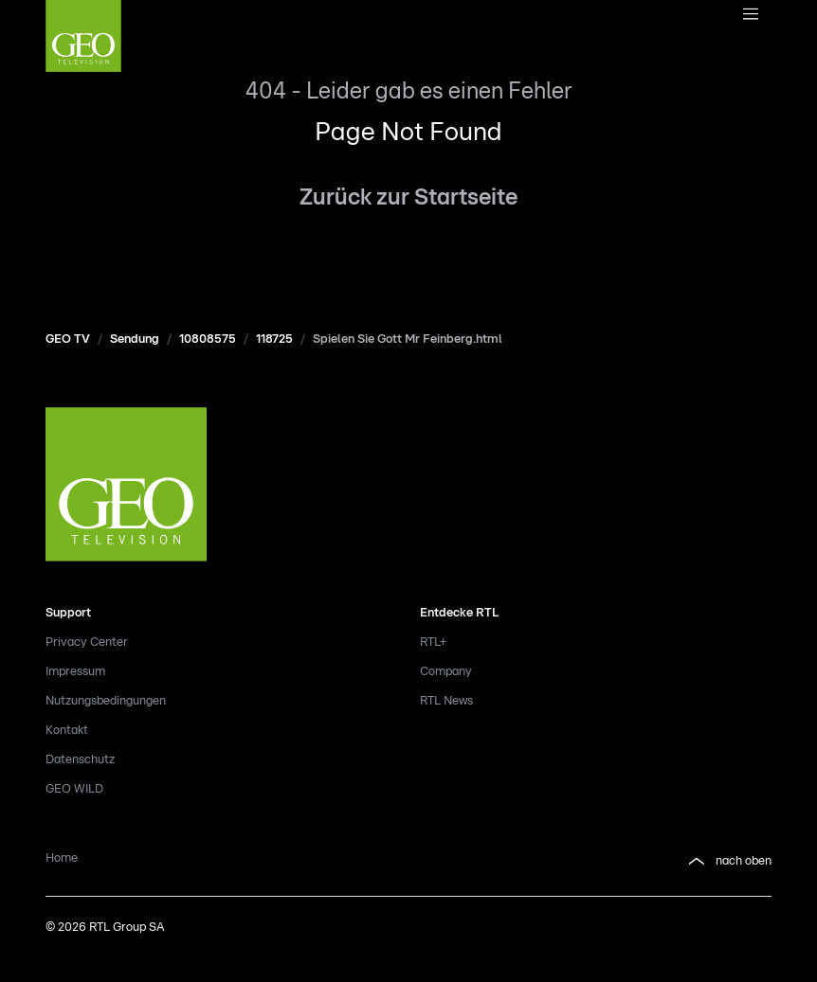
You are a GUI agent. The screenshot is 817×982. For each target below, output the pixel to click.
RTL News (446, 701)
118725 (274, 339)
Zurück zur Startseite (408, 198)
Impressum (75, 672)
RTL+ (433, 642)
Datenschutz (80, 760)
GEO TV (67, 339)
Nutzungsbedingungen (105, 701)
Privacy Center (86, 642)
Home (61, 858)
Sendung (134, 339)
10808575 (207, 339)
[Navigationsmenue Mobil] (750, 15)
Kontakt (66, 730)
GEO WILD (74, 789)
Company (446, 672)
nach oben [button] (728, 861)
